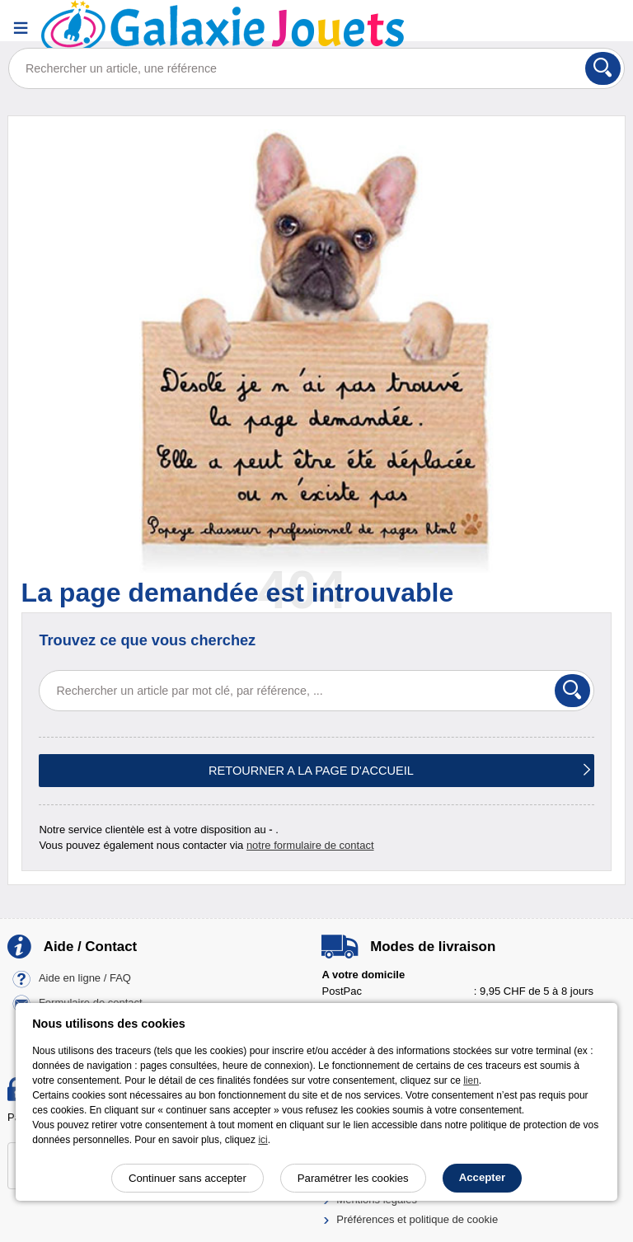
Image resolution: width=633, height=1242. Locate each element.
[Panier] (604, 28)
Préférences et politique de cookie (417, 1219)
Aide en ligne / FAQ (85, 979)
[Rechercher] (603, 68)
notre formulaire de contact (310, 845)
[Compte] (563, 28)
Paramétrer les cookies (353, 1178)
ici (262, 1140)
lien (471, 1080)
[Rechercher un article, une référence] (316, 68)
